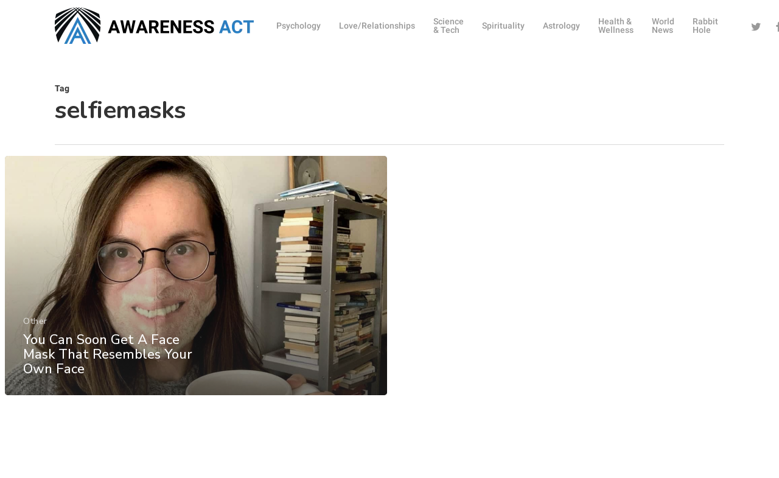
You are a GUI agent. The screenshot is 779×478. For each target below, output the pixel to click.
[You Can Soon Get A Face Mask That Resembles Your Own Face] (195, 293)
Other (35, 339)
